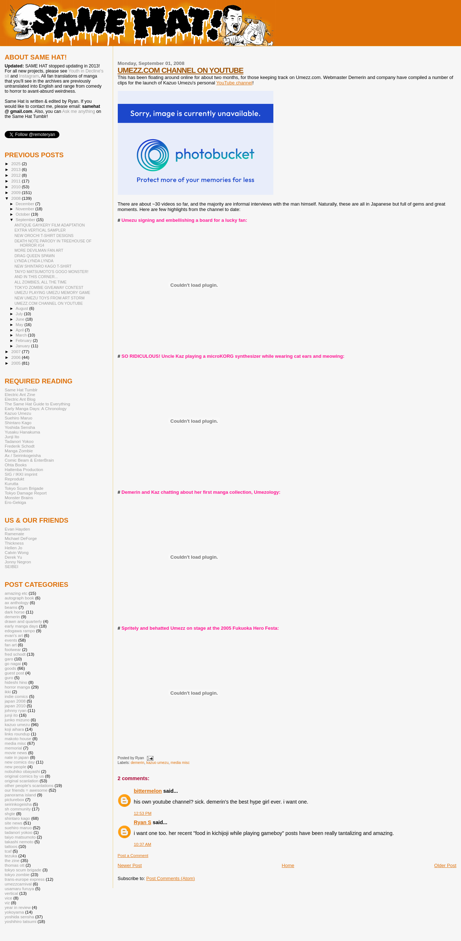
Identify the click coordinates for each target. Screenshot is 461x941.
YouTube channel (234, 82)
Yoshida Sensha (20, 427)
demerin (137, 763)
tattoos (11, 846)
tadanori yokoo (18, 832)
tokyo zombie (17, 874)
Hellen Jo (13, 547)
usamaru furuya (19, 888)
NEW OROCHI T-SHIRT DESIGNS (43, 235)
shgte (10, 813)
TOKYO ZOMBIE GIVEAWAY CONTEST (48, 287)
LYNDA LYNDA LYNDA (33, 261)
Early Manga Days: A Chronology (36, 408)
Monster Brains (19, 497)
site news (13, 823)
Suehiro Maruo (18, 417)
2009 (16, 192)
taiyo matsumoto (20, 837)
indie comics (16, 696)
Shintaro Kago (18, 422)
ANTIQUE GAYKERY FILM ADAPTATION (49, 225)
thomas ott (14, 865)
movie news (16, 752)
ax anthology (16, 602)
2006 (16, 357)
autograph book (19, 597)
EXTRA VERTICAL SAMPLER (40, 230)
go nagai (13, 663)
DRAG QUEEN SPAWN (34, 256)
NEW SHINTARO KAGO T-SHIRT (43, 266)
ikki (8, 691)
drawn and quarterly (23, 621)
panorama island (20, 794)
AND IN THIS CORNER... (36, 276)
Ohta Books (16, 464)
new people (15, 766)
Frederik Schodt (20, 446)
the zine (12, 860)
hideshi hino (16, 682)
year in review (18, 907)
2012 (16, 175)
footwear (13, 649)
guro (9, 677)
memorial (13, 748)
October (23, 214)
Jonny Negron (18, 561)
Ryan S (142, 822)
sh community (18, 808)
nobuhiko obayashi (22, 771)
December (25, 204)
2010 (16, 186)
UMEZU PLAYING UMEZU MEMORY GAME (52, 292)
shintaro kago (17, 818)
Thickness (14, 543)
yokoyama (14, 912)
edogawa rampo (20, 630)
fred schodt (15, 654)
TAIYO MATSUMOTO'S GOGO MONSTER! (51, 271)
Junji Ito (12, 436)
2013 (16, 169)
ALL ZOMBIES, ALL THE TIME (40, 282)
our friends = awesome (26, 790)
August (23, 308)
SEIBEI (11, 566)
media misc (180, 763)
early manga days (21, 626)
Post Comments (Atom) (170, 878)
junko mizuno (17, 719)
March (22, 335)
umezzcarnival (18, 883)
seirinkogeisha (18, 804)
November (25, 209)
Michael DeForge (21, 538)
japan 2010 (15, 705)
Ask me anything (78, 111)
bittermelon (148, 791)
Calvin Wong (16, 552)
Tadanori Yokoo (19, 441)
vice (8, 898)
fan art (11, 644)
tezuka (11, 855)
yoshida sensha (19, 916)
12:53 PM (143, 813)
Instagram (29, 76)
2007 (16, 351)
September (26, 219)
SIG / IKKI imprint (21, 474)
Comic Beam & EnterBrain (29, 460)
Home (288, 865)
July (20, 314)
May (20, 324)
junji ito (11, 715)
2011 (16, 181)
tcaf (8, 851)
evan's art (14, 635)
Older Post (445, 865)
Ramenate (14, 533)
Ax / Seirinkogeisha (23, 455)
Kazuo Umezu (18, 413)
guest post (14, 672)
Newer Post (130, 865)
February (24, 340)
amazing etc (16, 593)
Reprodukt (14, 478)
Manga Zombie (19, 450)
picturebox (14, 799)
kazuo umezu (157, 763)
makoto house (18, 738)
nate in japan (17, 757)
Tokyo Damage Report (26, 493)
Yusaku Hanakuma (22, 432)
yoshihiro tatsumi (20, 921)
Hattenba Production (24, 469)
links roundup (17, 733)
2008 (16, 198)
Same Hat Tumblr (21, 389)
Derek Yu (13, 557)
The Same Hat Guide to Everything (37, 403)
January (23, 346)
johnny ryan (16, 710)
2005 (16, 363)
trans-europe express (25, 879)
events (11, 640)
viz (7, 902)
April (20, 330)
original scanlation (22, 780)
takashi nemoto (19, 841)
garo (9, 658)
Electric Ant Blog (20, 399)
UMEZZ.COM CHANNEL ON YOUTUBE (180, 70)
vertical (11, 893)
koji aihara (14, 729)
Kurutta (11, 483)
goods (10, 668)
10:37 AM (142, 844)
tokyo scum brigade (23, 869)
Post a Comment (133, 855)
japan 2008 (15, 701)
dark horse (14, 612)
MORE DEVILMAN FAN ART (38, 250)
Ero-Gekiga (15, 502)
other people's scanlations (29, 785)
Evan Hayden (17, 529)
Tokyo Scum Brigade (24, 488)
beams (11, 607)
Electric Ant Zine (20, 394)
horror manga (17, 687)
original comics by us (24, 776)
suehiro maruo (18, 827)
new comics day (20, 762)
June (21, 319)
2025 (16, 163)
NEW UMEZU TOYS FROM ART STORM (49, 298)
